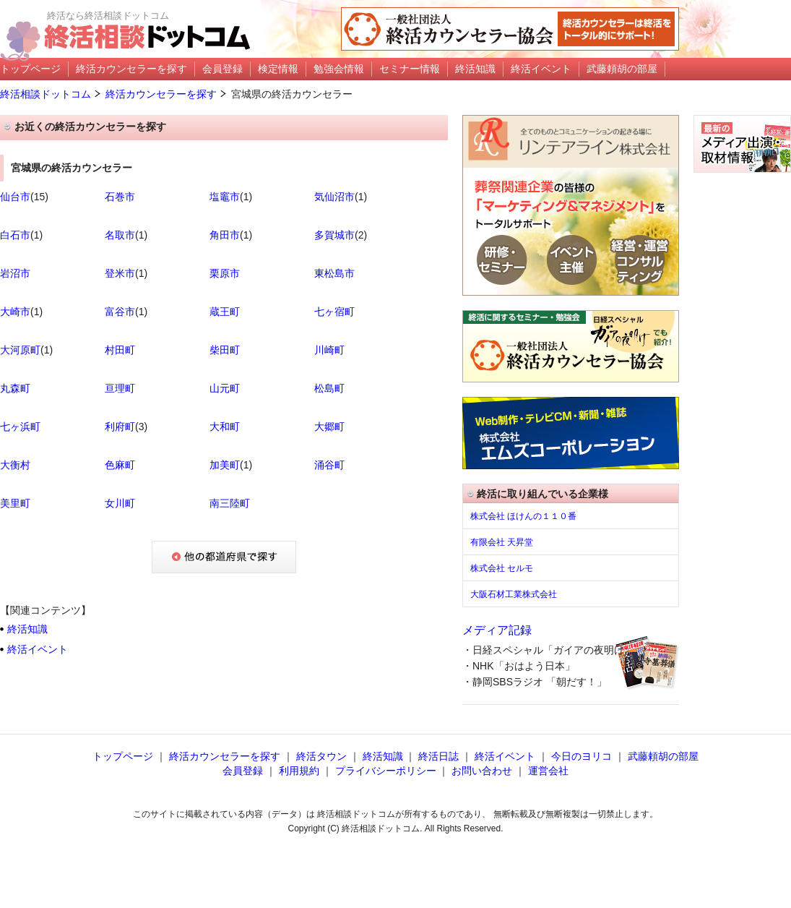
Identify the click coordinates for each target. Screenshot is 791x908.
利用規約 (299, 770)
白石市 (15, 235)
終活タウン (321, 756)
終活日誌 (438, 756)
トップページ (122, 756)
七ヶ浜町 (20, 426)
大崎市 (15, 311)
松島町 (329, 388)
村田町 (120, 350)
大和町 (224, 426)
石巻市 (120, 196)
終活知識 (27, 629)
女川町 (120, 503)
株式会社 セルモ (501, 568)
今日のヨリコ (581, 756)
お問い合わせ (481, 770)
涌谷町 (329, 465)
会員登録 (242, 770)
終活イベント (37, 649)
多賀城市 (334, 235)
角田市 (224, 235)
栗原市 (224, 273)
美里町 (15, 503)
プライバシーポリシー (385, 770)
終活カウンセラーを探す (161, 94)
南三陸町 (229, 503)
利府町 (120, 426)
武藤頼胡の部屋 (663, 756)
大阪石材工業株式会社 (513, 594)
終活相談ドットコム (45, 94)
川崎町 (329, 350)
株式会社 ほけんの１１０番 (523, 516)
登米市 (120, 273)
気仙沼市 (334, 196)
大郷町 (329, 426)
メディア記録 (497, 630)
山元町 (224, 388)
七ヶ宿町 (334, 311)
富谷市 (120, 311)
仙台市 (15, 196)
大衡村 (15, 465)
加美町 (224, 465)
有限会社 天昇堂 (501, 542)
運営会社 (548, 770)
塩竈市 (224, 196)
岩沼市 (15, 273)
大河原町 (20, 350)
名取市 (120, 235)
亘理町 (120, 388)
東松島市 (334, 273)
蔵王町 (224, 311)
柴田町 (224, 350)
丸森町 (15, 388)
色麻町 (120, 465)
